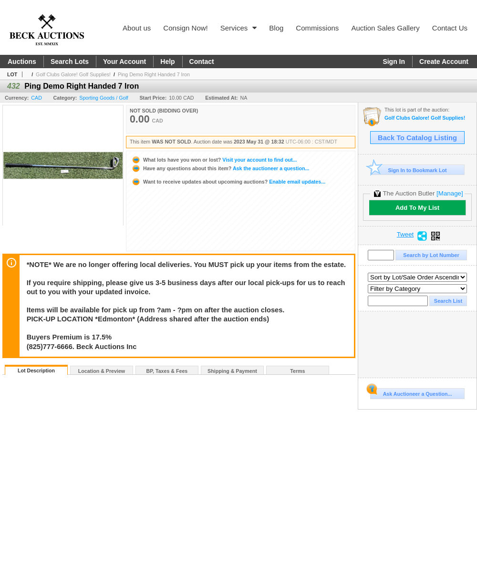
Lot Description (36, 370)
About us (137, 28)
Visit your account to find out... (214, 160)
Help (167, 61)
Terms (297, 371)
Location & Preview (101, 371)
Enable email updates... (228, 182)
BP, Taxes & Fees (167, 371)
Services (238, 28)
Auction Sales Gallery (385, 28)
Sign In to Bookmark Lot (408, 170)
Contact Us (449, 28)
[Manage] (450, 193)
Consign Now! (185, 28)
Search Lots (70, 61)
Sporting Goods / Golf (103, 98)
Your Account (124, 61)
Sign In (394, 61)
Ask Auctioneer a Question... (411, 392)
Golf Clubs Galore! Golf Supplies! (73, 74)
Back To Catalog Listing (417, 138)
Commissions (317, 28)
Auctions (22, 61)
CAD (36, 98)
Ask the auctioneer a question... (220, 168)
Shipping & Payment (232, 371)
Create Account (443, 61)
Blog (276, 28)
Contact (201, 61)
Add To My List (417, 207)
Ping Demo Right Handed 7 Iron (154, 74)
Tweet (405, 234)
